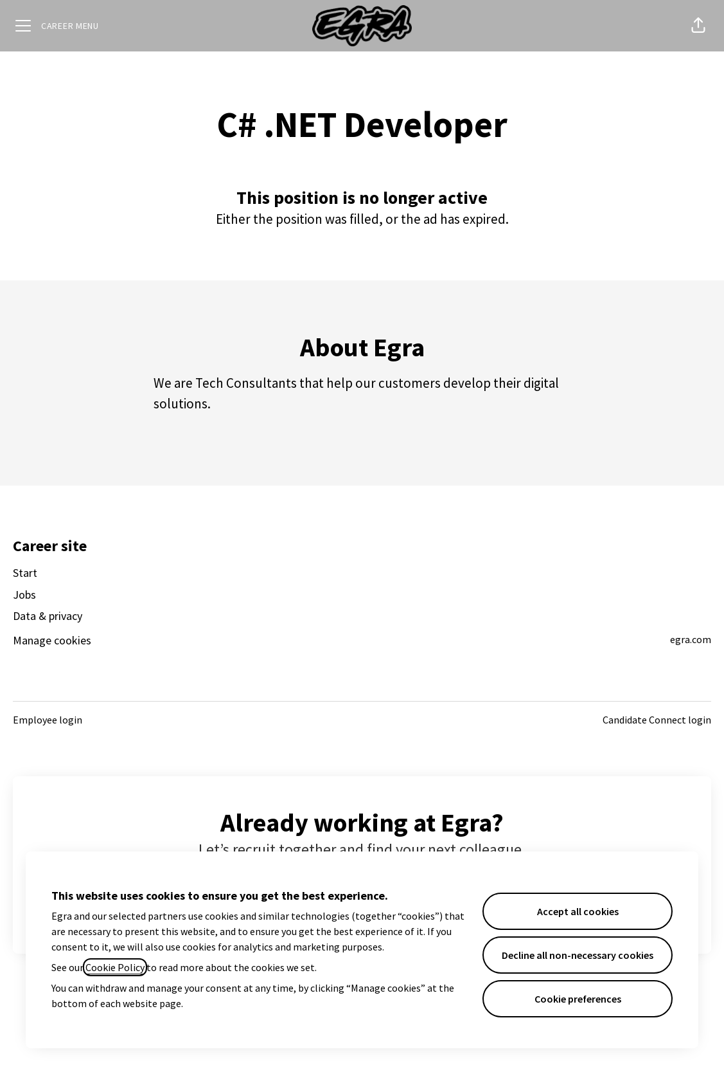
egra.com (690, 639)
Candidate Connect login (657, 719)
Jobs (24, 594)
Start (25, 572)
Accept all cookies (578, 911)
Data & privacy (47, 615)
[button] (698, 26)
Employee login (47, 719)
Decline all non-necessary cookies (577, 955)
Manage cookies (52, 640)
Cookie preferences (577, 998)
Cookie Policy (115, 967)
